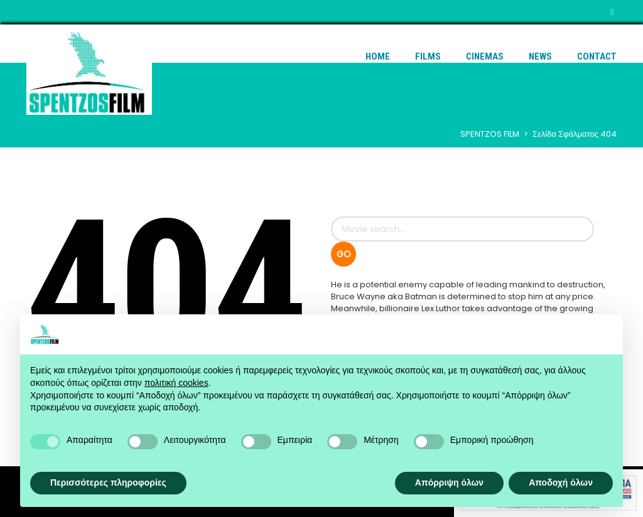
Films (428, 56)
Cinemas (485, 56)
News (540, 56)
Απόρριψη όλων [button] (449, 482)
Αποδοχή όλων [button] (561, 482)
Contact (597, 56)
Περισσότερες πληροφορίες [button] (108, 482)
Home (377, 56)
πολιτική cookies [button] (176, 383)
